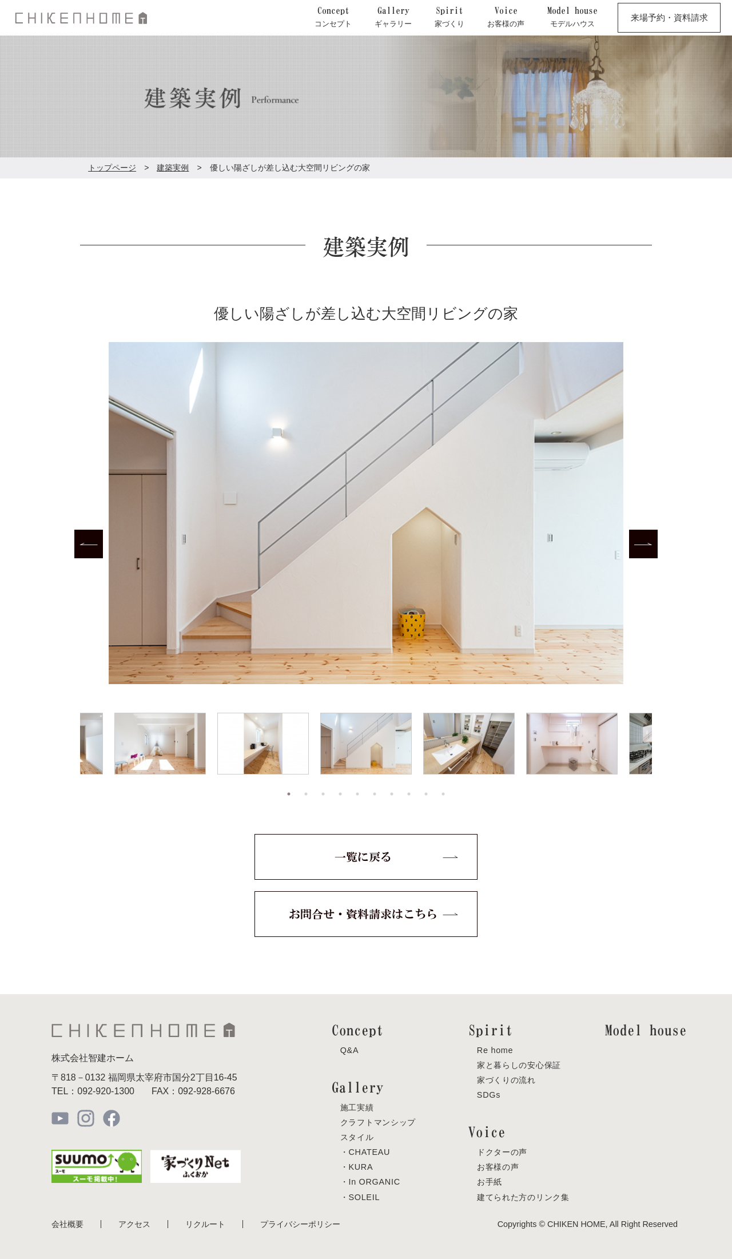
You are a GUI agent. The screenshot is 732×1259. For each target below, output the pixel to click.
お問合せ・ (374, 914)
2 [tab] (306, 794)
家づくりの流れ (506, 1080)
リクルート (205, 1224)
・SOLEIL (360, 1197)
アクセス (134, 1224)
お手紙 (489, 1181)
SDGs (488, 1094)
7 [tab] (391, 794)
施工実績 (357, 1107)
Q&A (349, 1050)
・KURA (356, 1166)
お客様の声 (498, 1166)
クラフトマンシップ (378, 1122)
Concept (358, 1030)
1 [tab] (289, 794)
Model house (646, 1030)
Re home (495, 1050)
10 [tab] (443, 794)
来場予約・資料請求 (669, 17)
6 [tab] (374, 794)
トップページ (112, 167)
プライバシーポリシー (300, 1224)
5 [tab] (357, 794)
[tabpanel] (366, 743)
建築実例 (173, 167)
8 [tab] (409, 794)
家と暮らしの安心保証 (519, 1065)
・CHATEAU (365, 1152)
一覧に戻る (397, 857)
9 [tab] (426, 794)
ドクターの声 (502, 1152)
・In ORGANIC (370, 1181)
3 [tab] (323, 794)
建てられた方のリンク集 (523, 1197)
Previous (88, 544)
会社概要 (67, 1224)
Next (643, 544)
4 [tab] (340, 794)
